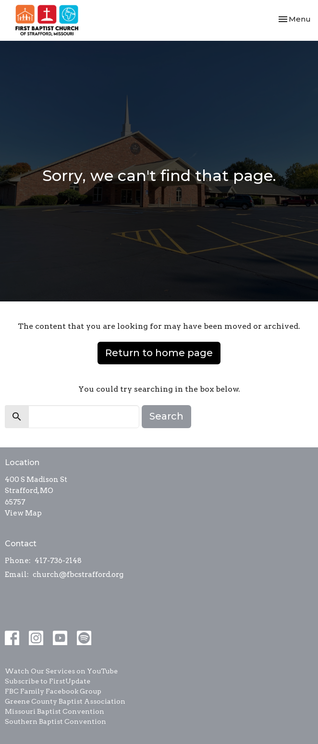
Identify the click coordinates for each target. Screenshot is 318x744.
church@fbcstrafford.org (78, 574)
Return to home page (159, 353)
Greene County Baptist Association (65, 701)
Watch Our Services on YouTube (61, 671)
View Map (23, 513)
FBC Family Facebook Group (53, 691)
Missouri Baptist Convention (54, 711)
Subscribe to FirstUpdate (47, 681)
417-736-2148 (58, 560)
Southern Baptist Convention (55, 721)
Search (166, 416)
